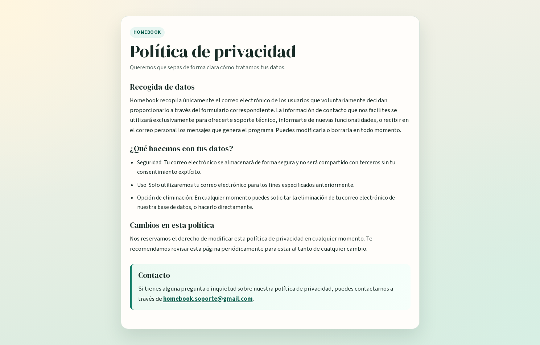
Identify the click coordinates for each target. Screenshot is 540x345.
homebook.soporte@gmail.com (208, 299)
